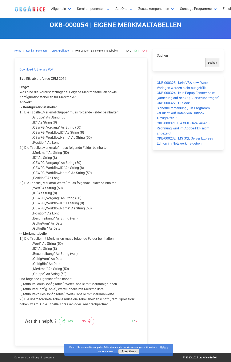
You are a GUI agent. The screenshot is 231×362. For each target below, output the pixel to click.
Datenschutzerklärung (27, 357)
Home (18, 50)
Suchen (162, 55)
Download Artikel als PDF (36, 69)
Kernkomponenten (36, 50)
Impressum (47, 357)
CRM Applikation (61, 50)
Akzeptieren (129, 351)
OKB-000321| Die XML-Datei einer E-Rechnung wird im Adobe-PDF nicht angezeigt (183, 128)
